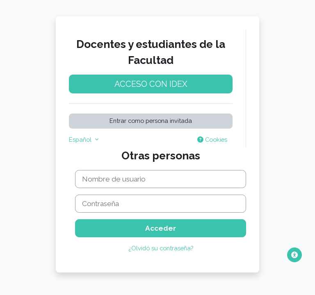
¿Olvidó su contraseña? (160, 248)
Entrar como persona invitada (151, 120)
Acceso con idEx (150, 84)
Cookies (212, 139)
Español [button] (81, 139)
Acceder (160, 228)
